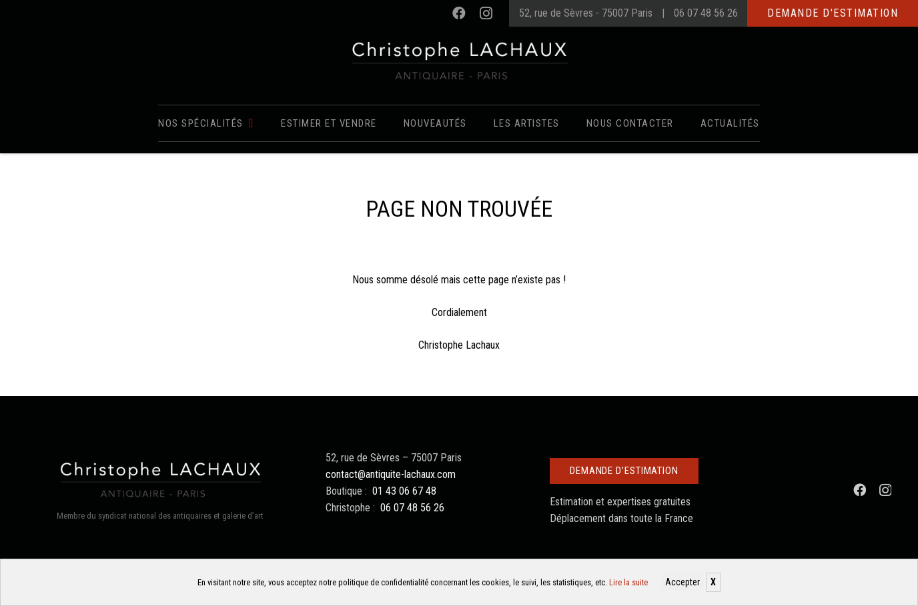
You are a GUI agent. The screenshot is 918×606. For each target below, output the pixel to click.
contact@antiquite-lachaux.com (391, 474)
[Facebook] (459, 13)
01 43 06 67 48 (404, 491)
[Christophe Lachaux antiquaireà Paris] (459, 60)
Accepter (682, 582)
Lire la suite (628, 582)
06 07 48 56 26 (706, 13)
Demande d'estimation (832, 13)
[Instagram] (485, 13)
